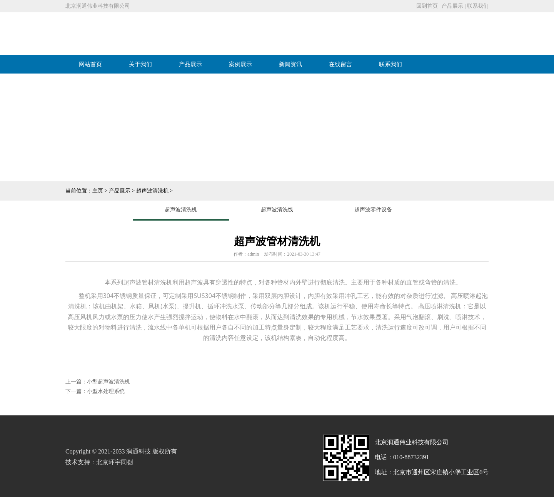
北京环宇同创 (114, 462)
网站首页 (90, 64)
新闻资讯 (290, 64)
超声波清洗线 (277, 210)
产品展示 (452, 6)
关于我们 (140, 64)
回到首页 (427, 6)
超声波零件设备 (373, 210)
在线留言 (340, 64)
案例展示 (240, 64)
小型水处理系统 (106, 391)
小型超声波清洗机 (108, 382)
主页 (97, 191)
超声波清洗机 (152, 191)
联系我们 (478, 6)
